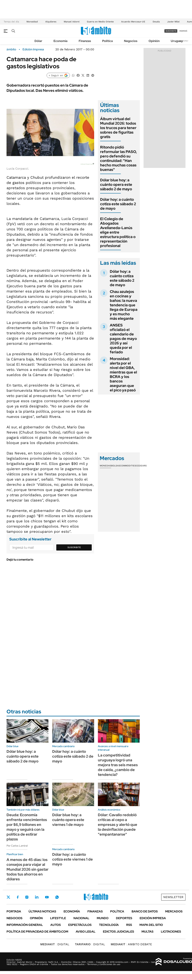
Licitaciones (171, 932)
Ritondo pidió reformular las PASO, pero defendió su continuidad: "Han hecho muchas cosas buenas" (118, 158)
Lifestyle (58, 918)
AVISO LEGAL (85, 932)
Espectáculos (80, 925)
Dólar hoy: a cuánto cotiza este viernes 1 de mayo (72, 859)
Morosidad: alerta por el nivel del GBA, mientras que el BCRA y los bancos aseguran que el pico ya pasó (123, 374)
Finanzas (85, 41)
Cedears (141, 465)
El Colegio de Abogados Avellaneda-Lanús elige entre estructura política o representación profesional (118, 232)
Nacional (81, 918)
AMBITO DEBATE (131, 944)
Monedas (105, 465)
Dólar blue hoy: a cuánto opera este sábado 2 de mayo (116, 184)
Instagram (27, 897)
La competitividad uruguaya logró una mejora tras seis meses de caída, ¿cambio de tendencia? (118, 765)
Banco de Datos (145, 911)
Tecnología (109, 925)
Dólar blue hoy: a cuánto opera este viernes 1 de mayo (68, 819)
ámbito (11, 49)
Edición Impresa (153, 918)
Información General (25, 925)
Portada (14, 911)
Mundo (102, 918)
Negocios (130, 41)
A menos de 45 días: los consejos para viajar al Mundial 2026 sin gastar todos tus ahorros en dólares (27, 869)
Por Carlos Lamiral (17, 845)
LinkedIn (36, 897)
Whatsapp (57, 897)
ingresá (183, 31)
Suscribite (74, 547)
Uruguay (177, 41)
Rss (129, 925)
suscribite (171, 31)
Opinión (154, 41)
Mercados (173, 911)
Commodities (128, 465)
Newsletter (183, 41)
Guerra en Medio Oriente (100, 21)
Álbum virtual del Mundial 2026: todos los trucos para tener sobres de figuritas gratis (118, 127)
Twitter (8, 897)
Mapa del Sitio (151, 925)
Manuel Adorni (71, 21)
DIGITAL (54, 944)
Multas (147, 932)
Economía (60, 41)
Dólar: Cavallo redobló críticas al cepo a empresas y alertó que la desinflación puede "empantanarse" (117, 824)
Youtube (47, 897)
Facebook (18, 897)
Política (107, 41)
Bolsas (115, 465)
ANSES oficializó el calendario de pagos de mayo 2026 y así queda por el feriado (123, 338)
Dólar (38, 41)
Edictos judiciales (118, 932)
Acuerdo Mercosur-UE (133, 21)
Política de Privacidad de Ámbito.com (37, 932)
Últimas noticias (42, 911)
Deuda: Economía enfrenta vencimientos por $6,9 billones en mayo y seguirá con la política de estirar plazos (27, 827)
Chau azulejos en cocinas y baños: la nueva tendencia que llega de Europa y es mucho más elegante (123, 305)
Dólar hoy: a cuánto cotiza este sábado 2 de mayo (118, 204)
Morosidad (32, 21)
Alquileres (50, 21)
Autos (55, 925)
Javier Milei (173, 21)
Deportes (124, 918)
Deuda (156, 21)
